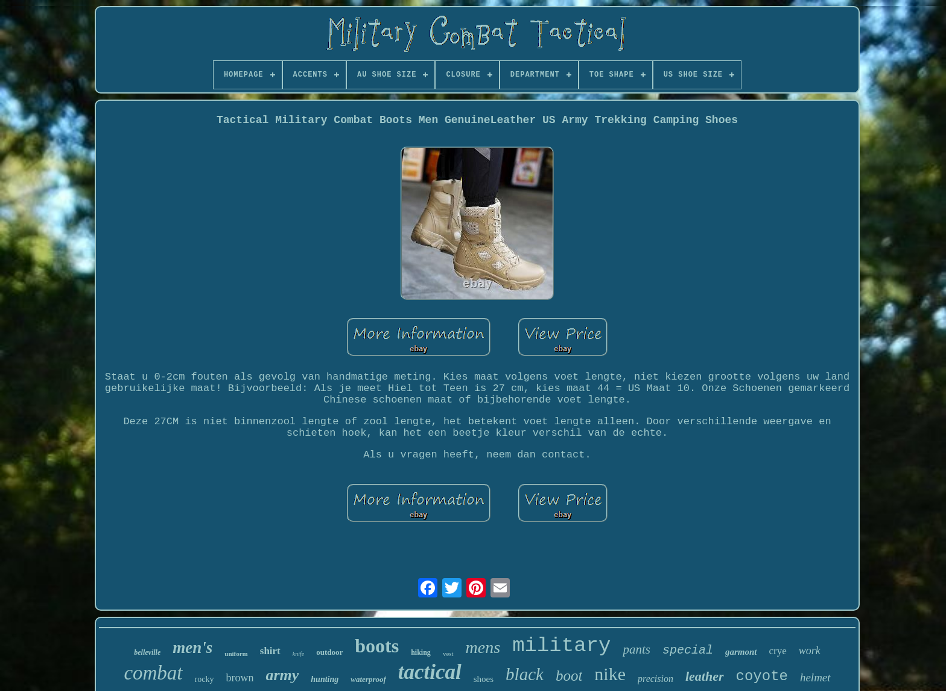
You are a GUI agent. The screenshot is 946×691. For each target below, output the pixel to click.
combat (153, 673)
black (525, 674)
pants (636, 649)
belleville (147, 652)
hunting (324, 679)
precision (655, 678)
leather (704, 676)
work (810, 651)
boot (569, 675)
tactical (430, 672)
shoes (484, 679)
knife (298, 654)
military (561, 645)
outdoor (329, 652)
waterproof (368, 679)
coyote (762, 676)
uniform (236, 653)
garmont (741, 652)
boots (377, 646)
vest (448, 653)
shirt (270, 651)
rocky (204, 679)
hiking (421, 652)
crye (777, 651)
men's (192, 647)
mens (483, 647)
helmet (815, 677)
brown (239, 678)
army (282, 675)
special (687, 650)
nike (610, 674)
